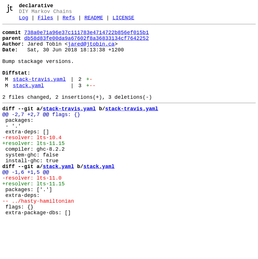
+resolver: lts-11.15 (33, 167)
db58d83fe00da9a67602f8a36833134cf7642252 (86, 43)
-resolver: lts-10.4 (31, 160)
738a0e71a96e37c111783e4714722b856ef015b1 (86, 36)
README (93, 20)
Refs (69, 20)
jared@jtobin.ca (91, 50)
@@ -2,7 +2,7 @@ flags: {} (41, 132)
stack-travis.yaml (39, 92)
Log (23, 20)
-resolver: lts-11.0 (31, 208)
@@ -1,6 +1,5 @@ (25, 201)
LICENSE (123, 20)
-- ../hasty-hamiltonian (38, 236)
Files (45, 20)
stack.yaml (28, 100)
